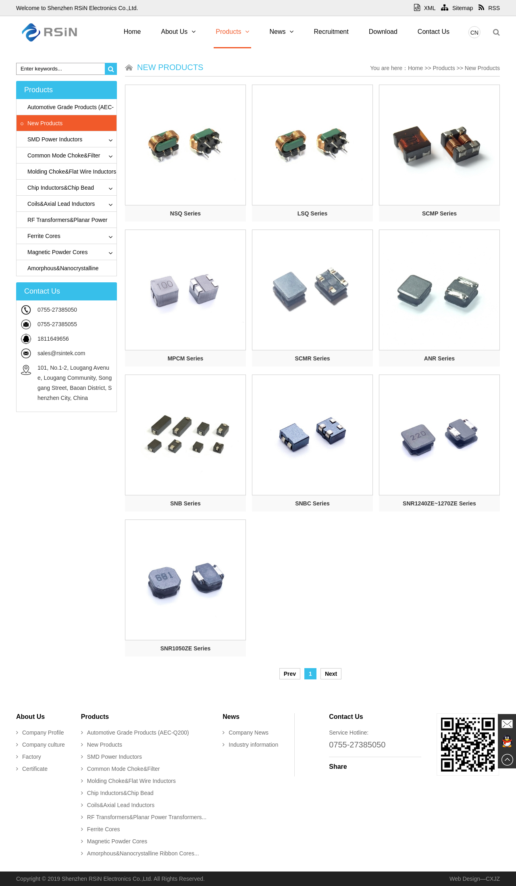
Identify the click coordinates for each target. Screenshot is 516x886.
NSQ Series (185, 213)
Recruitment (331, 31)
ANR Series (439, 358)
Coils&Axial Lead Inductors (58, 204)
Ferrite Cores (40, 236)
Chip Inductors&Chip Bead (57, 187)
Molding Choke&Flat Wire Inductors (68, 171)
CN (476, 32)
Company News (245, 732)
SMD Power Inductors (51, 139)
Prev (290, 674)
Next (331, 674)
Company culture (40, 744)
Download (383, 31)
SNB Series (185, 503)
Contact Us (433, 31)
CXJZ (493, 879)
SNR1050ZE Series (185, 648)
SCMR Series (312, 358)
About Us (178, 31)
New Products (41, 123)
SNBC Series (312, 503)
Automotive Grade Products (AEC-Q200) (135, 732)
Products (232, 31)
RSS (489, 8)
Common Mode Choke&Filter (60, 155)
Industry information (250, 744)
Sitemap (457, 8)
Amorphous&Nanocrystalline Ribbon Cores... (140, 853)
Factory (28, 757)
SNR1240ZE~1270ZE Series (439, 503)
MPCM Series (186, 358)
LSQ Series (313, 213)
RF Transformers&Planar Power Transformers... (143, 817)
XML (424, 8)
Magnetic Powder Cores (54, 252)
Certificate (32, 769)
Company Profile (40, 732)
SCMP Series (439, 213)
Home (132, 31)
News (281, 31)
